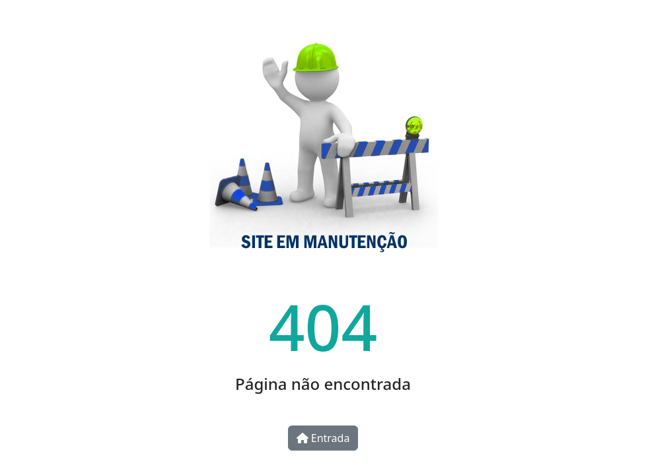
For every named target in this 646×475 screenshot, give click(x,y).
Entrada (323, 438)
